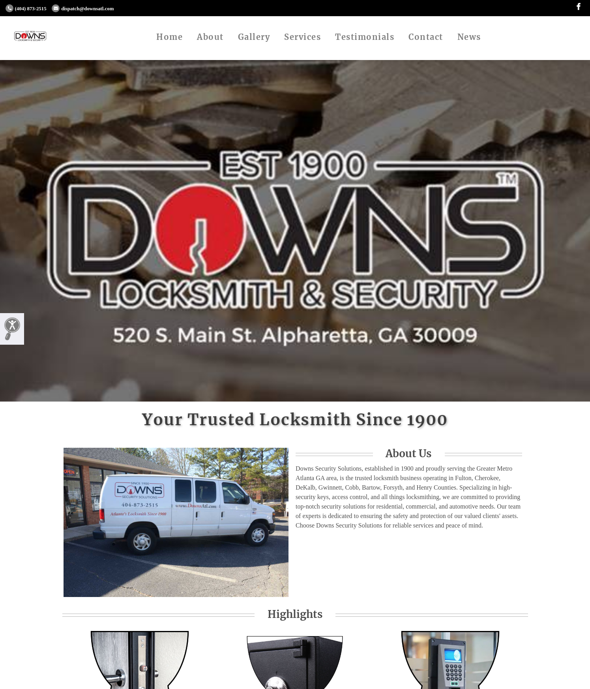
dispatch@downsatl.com (83, 8)
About (210, 37)
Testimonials (364, 37)
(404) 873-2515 (26, 8)
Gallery (254, 37)
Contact (425, 37)
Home (169, 37)
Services (302, 37)
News (469, 37)
